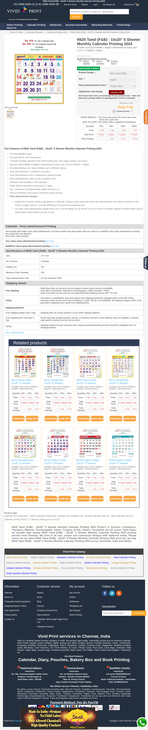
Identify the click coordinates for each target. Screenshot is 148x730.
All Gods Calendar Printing (98, 557)
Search (40, 592)
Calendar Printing (36, 25)
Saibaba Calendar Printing (18, 568)
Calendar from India (13, 516)
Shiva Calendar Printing (124, 557)
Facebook (105, 593)
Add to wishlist (86, 62)
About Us (12, 28)
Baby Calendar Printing (96, 568)
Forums (40, 606)
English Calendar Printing (42, 557)
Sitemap (8, 592)
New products (43, 615)
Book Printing (75, 615)
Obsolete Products (45, 626)
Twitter (112, 593)
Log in (95, 5)
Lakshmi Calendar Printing (96, 563)
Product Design (86, 72)
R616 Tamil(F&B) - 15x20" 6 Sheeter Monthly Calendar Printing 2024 (54, 385)
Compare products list (47, 610)
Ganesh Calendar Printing (45, 563)
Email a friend (114, 61)
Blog (39, 601)
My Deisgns (74, 610)
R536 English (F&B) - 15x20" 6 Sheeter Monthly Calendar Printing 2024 (56, 465)
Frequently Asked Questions (17, 601)
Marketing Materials (102, 25)
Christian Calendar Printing (45, 568)
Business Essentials (76, 25)
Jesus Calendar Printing (72, 568)
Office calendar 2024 (120, 516)
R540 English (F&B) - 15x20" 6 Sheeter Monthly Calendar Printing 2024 (121, 465)
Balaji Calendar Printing (70, 563)
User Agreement (11, 610)
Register (84, 5)
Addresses (74, 601)
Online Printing (15, 25)
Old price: (123, 103)
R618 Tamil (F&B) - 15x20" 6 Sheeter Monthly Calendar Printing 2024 (22, 385)
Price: (122, 107)
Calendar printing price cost (42, 519)
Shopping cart (75, 606)
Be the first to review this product (92, 59)
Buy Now (50, 241)
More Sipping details (15, 332)
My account (74, 592)
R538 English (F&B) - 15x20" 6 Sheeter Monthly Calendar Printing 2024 (88, 465)
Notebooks (56, 25)
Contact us (9, 619)
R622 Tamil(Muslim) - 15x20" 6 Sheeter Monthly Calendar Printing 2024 (23, 465)
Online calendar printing (41, 516)
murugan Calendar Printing (123, 563)
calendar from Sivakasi (68, 516)
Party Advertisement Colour (93, 85)
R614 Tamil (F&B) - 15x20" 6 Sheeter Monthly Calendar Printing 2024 (87, 385)
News (39, 597)
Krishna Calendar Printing (18, 563)
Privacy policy (10, 615)
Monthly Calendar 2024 (95, 516)
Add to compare (100, 61)
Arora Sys (18, 721)
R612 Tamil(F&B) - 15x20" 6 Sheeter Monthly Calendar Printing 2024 (119, 385)
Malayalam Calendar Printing (70, 557)
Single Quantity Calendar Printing (21, 573)
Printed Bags (124, 25)
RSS (119, 593)
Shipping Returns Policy (15, 606)
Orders (72, 597)
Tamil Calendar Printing (17, 557)
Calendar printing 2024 (14, 519)
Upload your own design (91, 91)
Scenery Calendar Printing (122, 568)
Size (81, 79)
